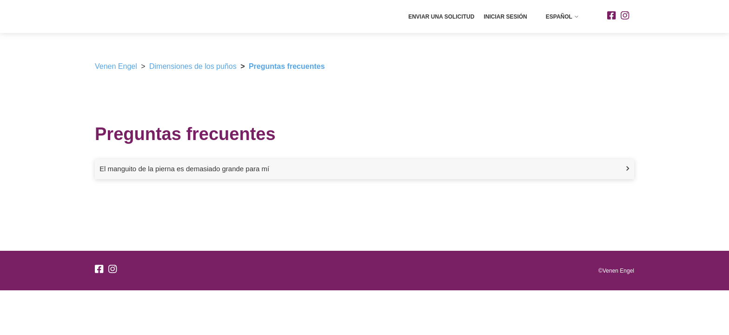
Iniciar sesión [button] (505, 16)
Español (562, 16)
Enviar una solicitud (441, 16)
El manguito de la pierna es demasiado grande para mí (184, 169)
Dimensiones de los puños (193, 66)
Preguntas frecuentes (287, 66)
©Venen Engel (616, 271)
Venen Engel (116, 66)
